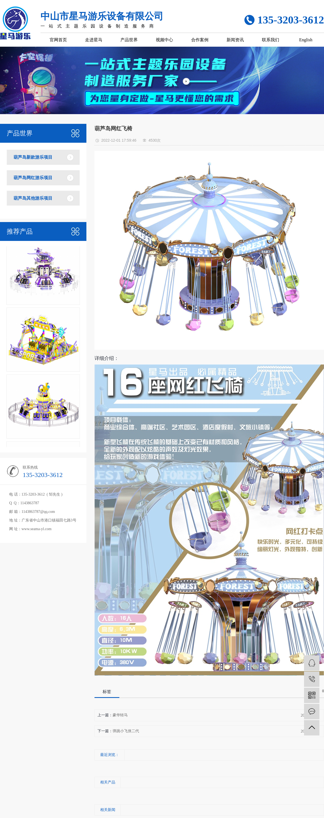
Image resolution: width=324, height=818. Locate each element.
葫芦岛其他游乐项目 (33, 198)
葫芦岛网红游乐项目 (33, 177)
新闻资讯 (235, 40)
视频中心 (164, 40)
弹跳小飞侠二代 (126, 731)
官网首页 (58, 40)
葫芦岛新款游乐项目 (33, 157)
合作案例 (199, 40)
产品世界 (129, 40)
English (305, 40)
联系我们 (270, 40)
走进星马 (93, 40)
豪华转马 (120, 715)
